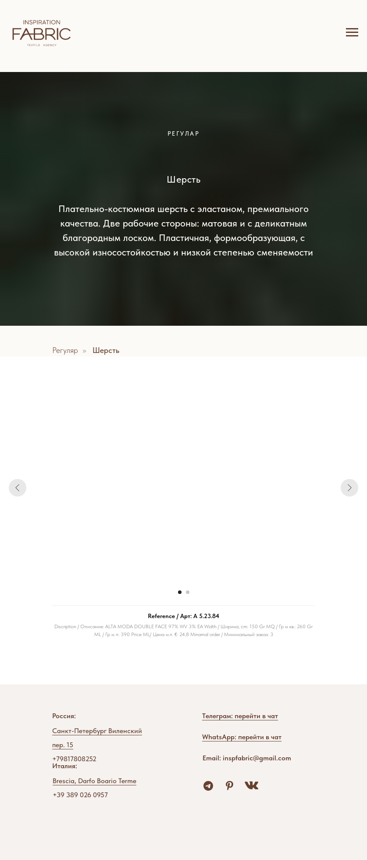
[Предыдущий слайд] (17, 488)
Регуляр (65, 350)
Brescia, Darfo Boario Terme (94, 781)
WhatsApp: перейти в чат (241, 737)
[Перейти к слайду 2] (187, 592)
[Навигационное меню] (352, 32)
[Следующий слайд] (349, 488)
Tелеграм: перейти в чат (240, 716)
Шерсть (106, 350)
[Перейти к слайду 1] (180, 592)
